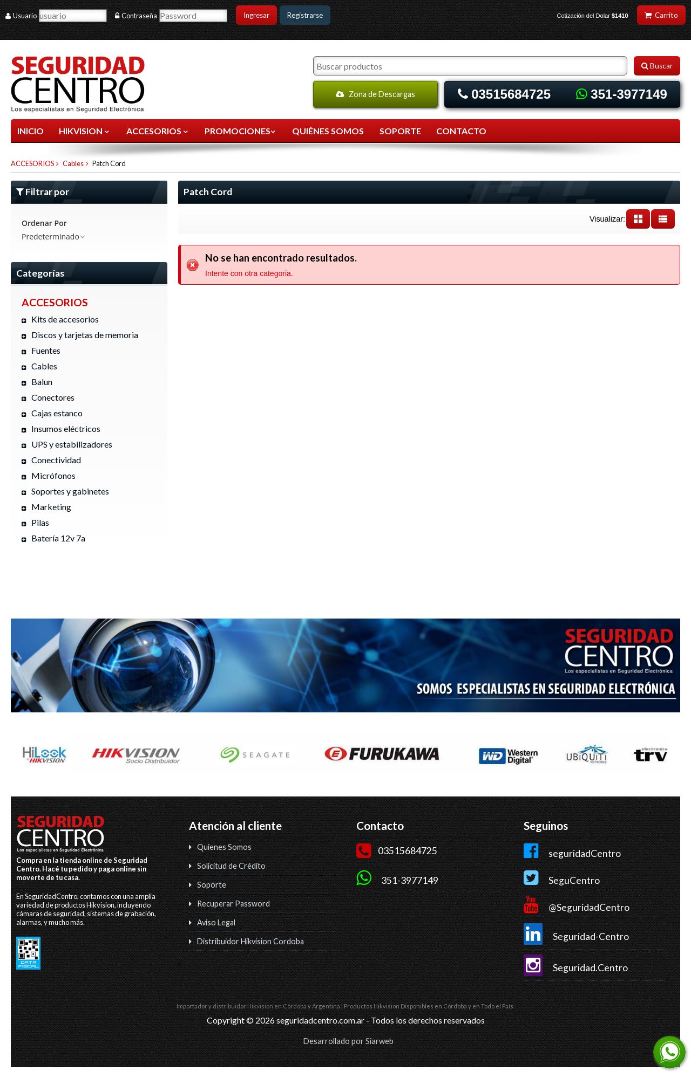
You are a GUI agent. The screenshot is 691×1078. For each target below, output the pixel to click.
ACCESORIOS (157, 131)
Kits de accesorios (65, 319)
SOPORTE (400, 131)
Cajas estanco (57, 413)
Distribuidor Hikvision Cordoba (250, 941)
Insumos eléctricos (65, 428)
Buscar (657, 65)
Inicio (30, 131)
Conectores (52, 397)
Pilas (40, 522)
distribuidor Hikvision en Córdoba (260, 1006)
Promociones (241, 131)
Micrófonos (53, 475)
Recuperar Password (233, 903)
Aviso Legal (216, 922)
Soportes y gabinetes (70, 491)
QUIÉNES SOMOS (328, 131)
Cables (73, 163)
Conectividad (56, 460)
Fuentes (45, 350)
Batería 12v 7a (58, 538)
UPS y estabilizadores (71, 444)
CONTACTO (461, 131)
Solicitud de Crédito (231, 865)
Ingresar (256, 15)
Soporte (211, 884)
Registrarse (305, 15)
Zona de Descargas (375, 94)
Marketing (51, 507)
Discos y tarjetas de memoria (84, 334)
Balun (41, 381)
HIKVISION (85, 131)
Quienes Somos (224, 847)
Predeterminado (54, 236)
